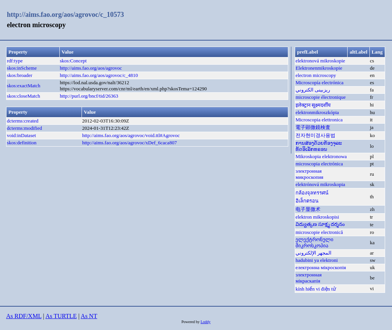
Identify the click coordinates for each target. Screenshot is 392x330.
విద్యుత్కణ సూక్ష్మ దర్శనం (320, 224)
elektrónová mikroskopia (320, 184)
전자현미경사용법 (315, 135)
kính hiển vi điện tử (316, 289)
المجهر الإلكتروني (314, 253)
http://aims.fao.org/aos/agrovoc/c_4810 (99, 75)
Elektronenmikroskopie (319, 68)
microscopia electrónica (319, 164)
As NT (89, 316)
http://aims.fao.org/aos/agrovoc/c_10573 (65, 14)
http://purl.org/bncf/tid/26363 (89, 96)
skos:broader (19, 75)
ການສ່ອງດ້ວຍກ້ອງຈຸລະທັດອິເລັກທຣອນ (319, 146)
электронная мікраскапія (309, 278)
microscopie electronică (319, 232)
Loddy (206, 322)
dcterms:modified (24, 128)
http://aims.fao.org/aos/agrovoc (91, 68)
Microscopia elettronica (319, 120)
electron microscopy (316, 75)
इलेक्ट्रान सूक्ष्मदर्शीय (313, 105)
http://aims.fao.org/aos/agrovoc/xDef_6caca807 (129, 142)
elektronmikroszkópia (317, 112)
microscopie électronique (321, 97)
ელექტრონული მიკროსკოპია (314, 242)
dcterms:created (22, 121)
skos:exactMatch (23, 85)
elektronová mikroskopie (320, 61)
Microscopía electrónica (319, 82)
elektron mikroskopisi (317, 217)
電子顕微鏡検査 (313, 127)
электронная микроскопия (309, 174)
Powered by (191, 322)
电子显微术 (308, 209)
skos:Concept (73, 61)
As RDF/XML (23, 316)
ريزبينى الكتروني (313, 90)
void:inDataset (21, 135)
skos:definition (21, 142)
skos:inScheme (22, 68)
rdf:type (15, 61)
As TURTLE (61, 316)
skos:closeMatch (23, 96)
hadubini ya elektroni (317, 260)
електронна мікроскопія (321, 267)
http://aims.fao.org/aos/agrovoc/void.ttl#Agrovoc (131, 135)
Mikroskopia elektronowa (321, 156)
